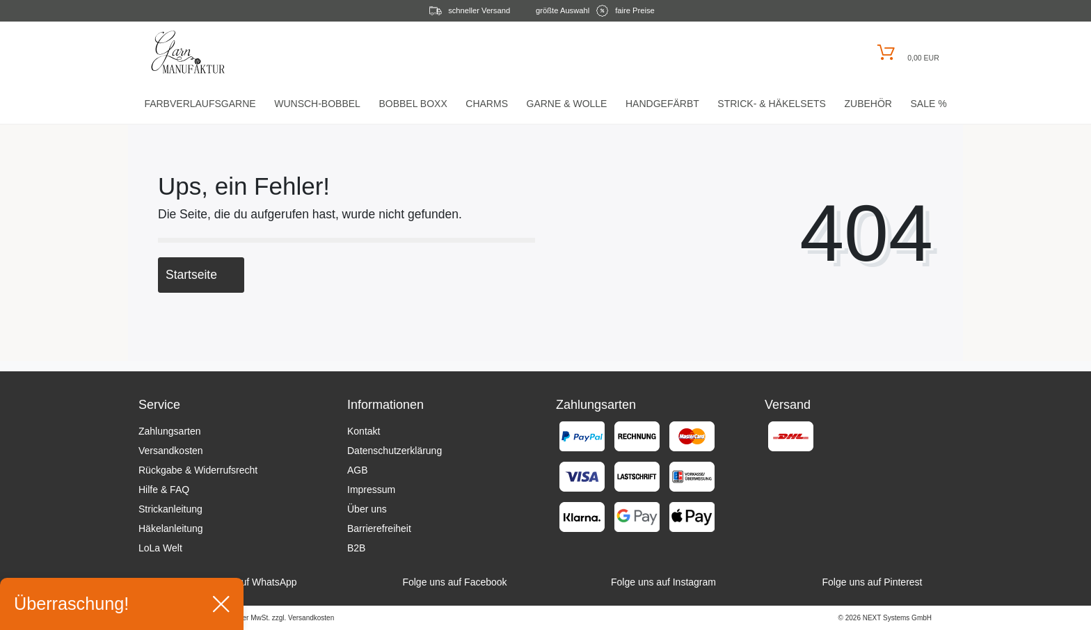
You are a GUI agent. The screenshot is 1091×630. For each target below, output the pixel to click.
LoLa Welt (160, 548)
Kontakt (363, 431)
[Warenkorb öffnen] (906, 52)
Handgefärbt (662, 103)
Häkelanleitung (170, 528)
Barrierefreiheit (379, 528)
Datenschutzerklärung (394, 450)
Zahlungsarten (169, 431)
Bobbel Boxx (413, 103)
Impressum (371, 489)
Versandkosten (170, 450)
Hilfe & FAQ (163, 489)
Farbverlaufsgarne (199, 103)
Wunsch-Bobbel (317, 103)
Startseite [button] (201, 275)
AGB (357, 470)
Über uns (367, 509)
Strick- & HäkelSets (771, 103)
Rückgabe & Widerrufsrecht (197, 470)
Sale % (928, 103)
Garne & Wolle (567, 103)
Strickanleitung (170, 509)
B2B (356, 548)
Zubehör (867, 103)
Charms (486, 103)
